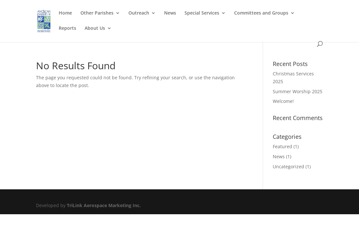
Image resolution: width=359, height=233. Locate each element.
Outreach (138, 13)
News (170, 13)
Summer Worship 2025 (297, 91)
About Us (95, 28)
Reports (67, 28)
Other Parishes (97, 13)
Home (65, 13)
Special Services (202, 13)
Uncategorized (288, 166)
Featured (282, 146)
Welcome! (283, 101)
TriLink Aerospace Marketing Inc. (104, 205)
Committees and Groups (261, 13)
